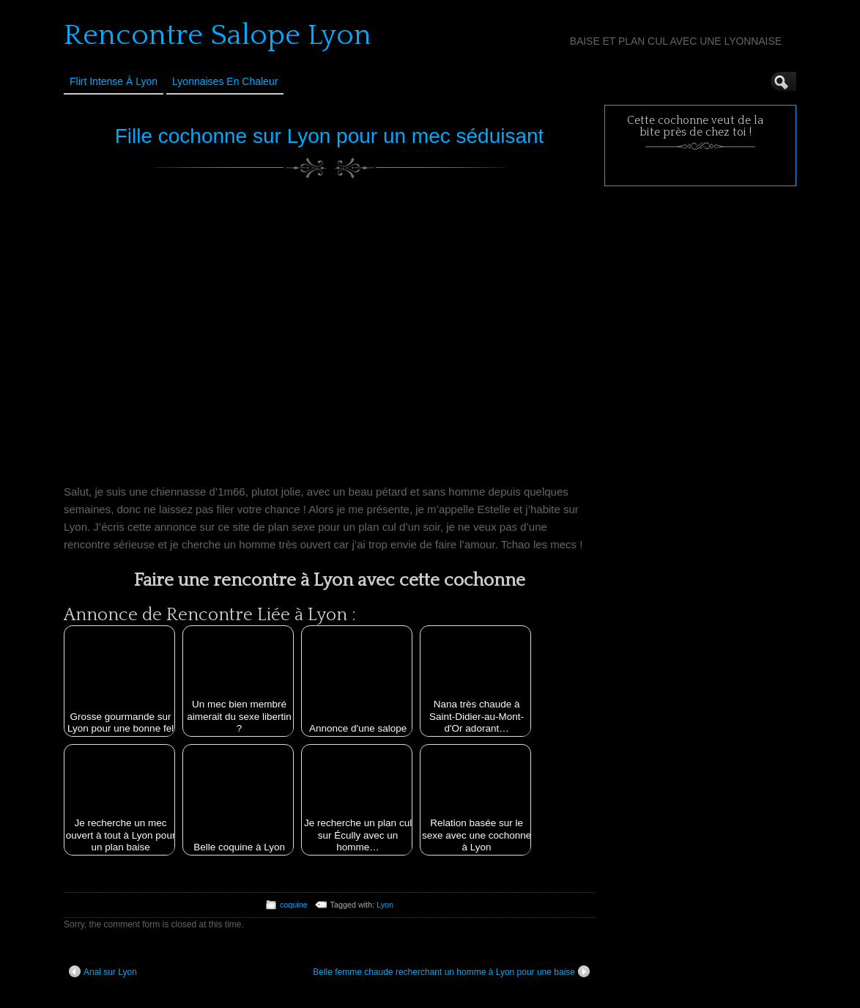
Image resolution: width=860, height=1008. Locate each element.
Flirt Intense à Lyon (113, 81)
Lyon (385, 904)
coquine (294, 904)
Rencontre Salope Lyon (217, 35)
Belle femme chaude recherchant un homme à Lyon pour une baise (451, 971)
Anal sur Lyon (103, 971)
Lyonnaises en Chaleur (225, 81)
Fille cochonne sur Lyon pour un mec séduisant (329, 136)
